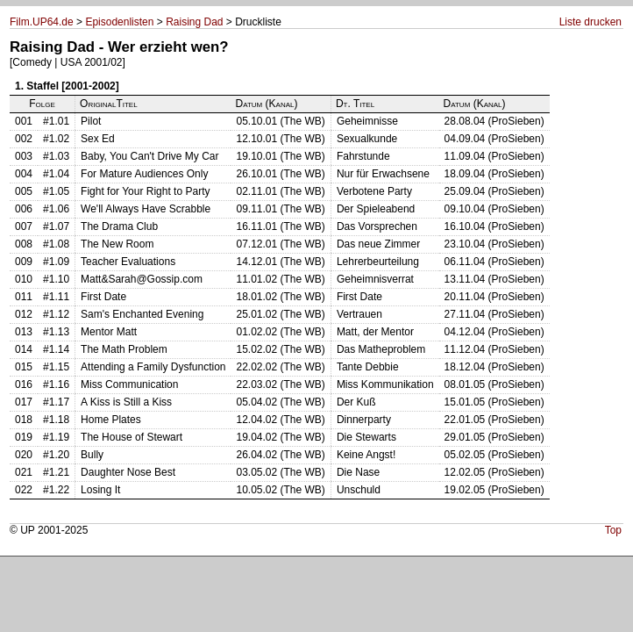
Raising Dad (194, 22)
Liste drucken (590, 22)
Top (613, 530)
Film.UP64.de (42, 22)
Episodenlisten (119, 22)
